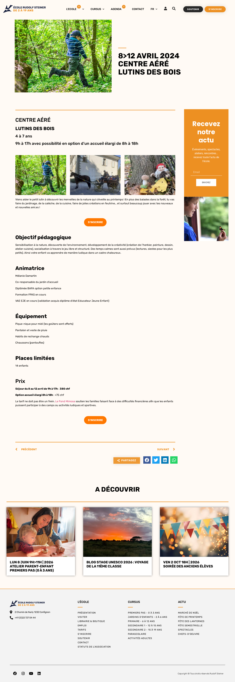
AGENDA (118, 8)
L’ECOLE (75, 8)
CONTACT (138, 9)
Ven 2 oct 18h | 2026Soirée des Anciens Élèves (188, 564)
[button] (147, 460)
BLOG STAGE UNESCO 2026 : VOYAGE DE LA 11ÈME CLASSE (117, 564)
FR (154, 9)
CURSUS (97, 9)
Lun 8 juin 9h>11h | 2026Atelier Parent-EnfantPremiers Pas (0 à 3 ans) (32, 566)
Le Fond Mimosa (65, 401)
